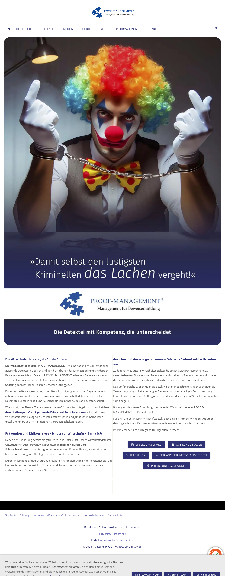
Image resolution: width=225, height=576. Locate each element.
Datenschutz (114, 515)
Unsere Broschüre (146, 444)
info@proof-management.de (116, 540)
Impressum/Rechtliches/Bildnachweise (56, 515)
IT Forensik (135, 455)
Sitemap (25, 515)
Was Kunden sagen (187, 444)
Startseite (11, 515)
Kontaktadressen (94, 515)
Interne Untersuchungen (166, 465)
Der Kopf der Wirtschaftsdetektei (181, 455)
